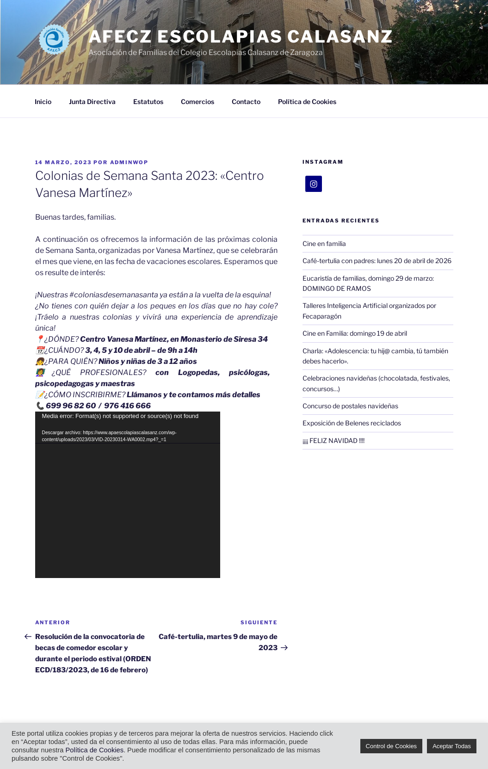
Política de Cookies (307, 101)
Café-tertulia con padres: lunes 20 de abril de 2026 (377, 261)
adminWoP (129, 162)
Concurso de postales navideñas (350, 406)
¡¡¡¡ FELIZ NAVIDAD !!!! (333, 440)
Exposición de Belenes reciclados (352, 423)
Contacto (246, 101)
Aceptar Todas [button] (451, 746)
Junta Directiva (92, 101)
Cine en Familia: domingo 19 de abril (355, 333)
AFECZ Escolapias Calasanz (241, 36)
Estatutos (148, 101)
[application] (127, 495)
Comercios (197, 101)
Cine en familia (324, 243)
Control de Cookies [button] (391, 746)
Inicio (43, 101)
